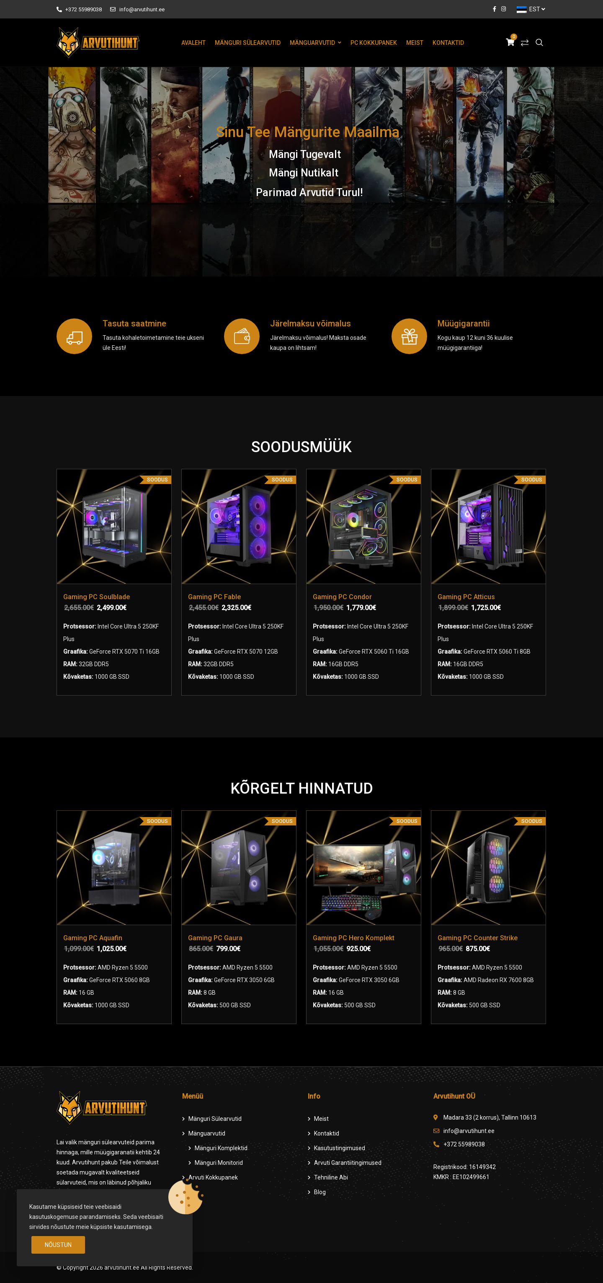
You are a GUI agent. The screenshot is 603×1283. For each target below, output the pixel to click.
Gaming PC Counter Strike (478, 938)
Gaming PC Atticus (466, 597)
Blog (320, 1192)
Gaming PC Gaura (215, 938)
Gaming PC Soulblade (96, 597)
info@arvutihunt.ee (137, 9)
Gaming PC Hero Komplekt (353, 938)
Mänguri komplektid (221, 1148)
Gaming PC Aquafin (92, 938)
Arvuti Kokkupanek (213, 1177)
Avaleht (193, 42)
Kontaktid (448, 42)
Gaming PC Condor (342, 597)
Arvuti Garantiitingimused (347, 1162)
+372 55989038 (79, 9)
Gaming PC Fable (214, 597)
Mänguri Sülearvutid (248, 42)
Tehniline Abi (331, 1177)
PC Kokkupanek (373, 42)
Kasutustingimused (339, 1148)
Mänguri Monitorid (219, 1162)
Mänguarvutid (312, 42)
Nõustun (58, 1245)
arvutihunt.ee (121, 1267)
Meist (414, 42)
